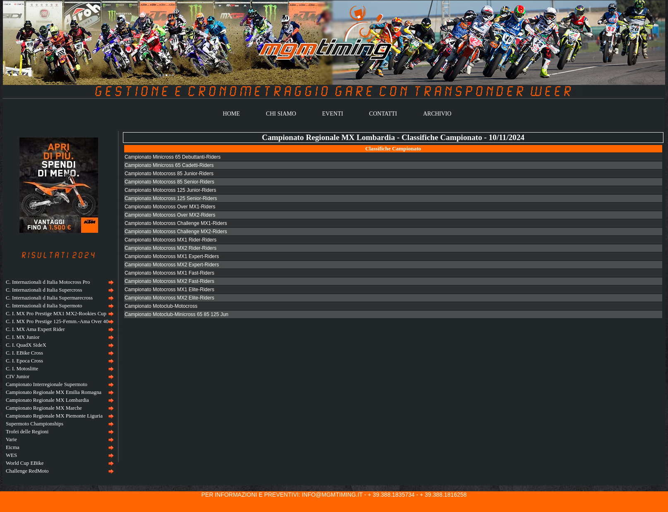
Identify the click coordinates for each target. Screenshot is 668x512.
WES (11, 455)
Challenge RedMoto (27, 471)
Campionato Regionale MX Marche (44, 408)
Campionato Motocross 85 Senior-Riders (169, 182)
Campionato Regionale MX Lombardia (47, 400)
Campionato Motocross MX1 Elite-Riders (169, 289)
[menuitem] (58, 282)
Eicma (12, 447)
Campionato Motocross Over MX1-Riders (170, 207)
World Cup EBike (24, 463)
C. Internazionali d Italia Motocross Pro (48, 282)
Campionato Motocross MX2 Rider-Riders (170, 248)
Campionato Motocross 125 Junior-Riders (170, 190)
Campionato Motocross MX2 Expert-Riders (172, 265)
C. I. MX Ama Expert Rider (35, 329)
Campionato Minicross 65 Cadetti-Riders (169, 165)
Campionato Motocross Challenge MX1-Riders (176, 223)
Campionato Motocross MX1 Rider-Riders (170, 240)
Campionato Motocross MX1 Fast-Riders (169, 273)
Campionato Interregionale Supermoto (46, 384)
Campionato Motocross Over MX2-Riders (170, 215)
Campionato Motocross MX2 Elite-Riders (169, 298)
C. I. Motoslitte (22, 369)
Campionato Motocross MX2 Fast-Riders (169, 281)
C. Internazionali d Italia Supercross (44, 290)
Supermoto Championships (34, 424)
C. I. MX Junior (22, 337)
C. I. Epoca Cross (24, 361)
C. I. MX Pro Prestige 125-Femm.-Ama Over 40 (57, 321)
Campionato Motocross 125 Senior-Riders (171, 198)
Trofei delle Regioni (27, 432)
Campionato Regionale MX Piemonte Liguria (54, 416)
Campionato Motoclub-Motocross (161, 306)
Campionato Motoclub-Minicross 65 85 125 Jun (176, 314)
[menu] (58, 376)
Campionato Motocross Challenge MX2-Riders (176, 231)
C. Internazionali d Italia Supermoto (44, 306)
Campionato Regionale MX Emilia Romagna (53, 392)
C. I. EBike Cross (24, 353)
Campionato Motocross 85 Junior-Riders (169, 173)
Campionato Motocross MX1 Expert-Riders (172, 256)
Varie (11, 439)
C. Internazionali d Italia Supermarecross (49, 298)
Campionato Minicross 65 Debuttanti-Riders (173, 157)
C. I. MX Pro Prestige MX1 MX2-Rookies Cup (56, 313)
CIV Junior (17, 376)
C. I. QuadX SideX (26, 345)
